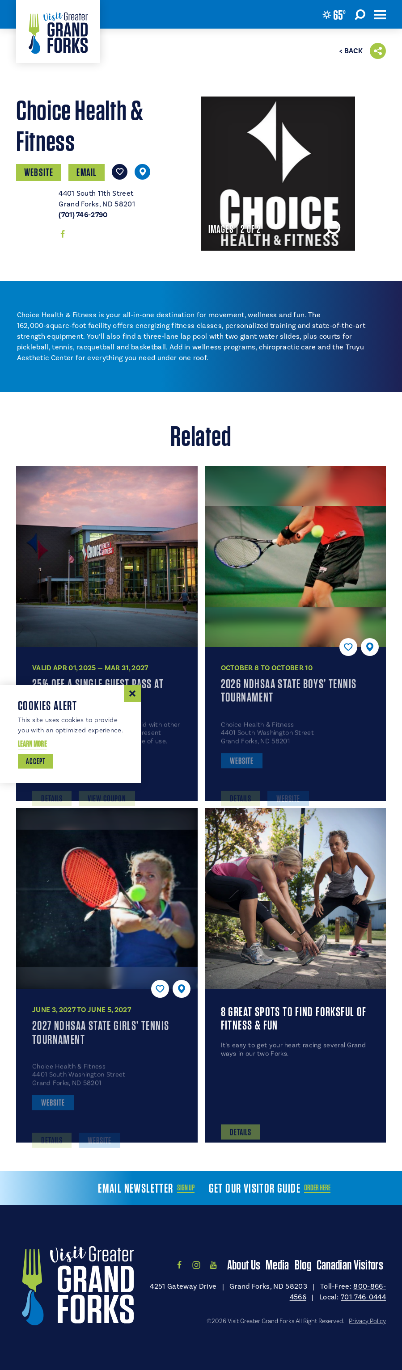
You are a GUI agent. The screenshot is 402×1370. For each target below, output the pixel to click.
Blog (303, 1265)
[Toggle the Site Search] (360, 14)
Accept (35, 761)
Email (86, 172)
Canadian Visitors (350, 1265)
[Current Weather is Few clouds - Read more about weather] (334, 14)
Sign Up (186, 1187)
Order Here (317, 1187)
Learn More (32, 743)
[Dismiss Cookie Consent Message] (132, 693)
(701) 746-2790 (83, 214)
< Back (351, 51)
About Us (243, 1265)
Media (277, 1265)
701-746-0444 (363, 1297)
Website (38, 172)
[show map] (142, 172)
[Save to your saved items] (119, 172)
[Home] (58, 31)
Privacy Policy (367, 1321)
